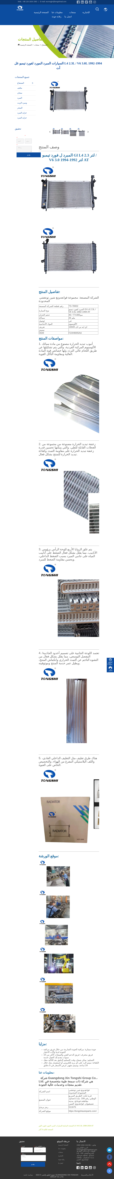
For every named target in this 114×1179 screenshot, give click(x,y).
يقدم (28, 155)
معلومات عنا (59, 12)
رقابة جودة (57, 16)
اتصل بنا (68, 16)
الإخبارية (86, 12)
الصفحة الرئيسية (41, 12)
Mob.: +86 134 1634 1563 (27, 2)
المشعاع (44, 45)
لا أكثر (41, 1129)
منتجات (74, 12)
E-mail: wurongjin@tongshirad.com (53, 2)
